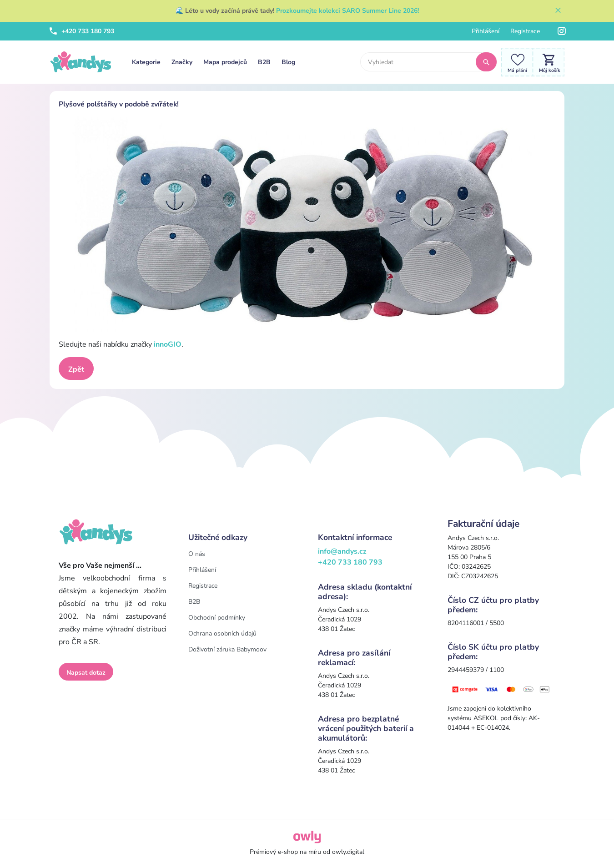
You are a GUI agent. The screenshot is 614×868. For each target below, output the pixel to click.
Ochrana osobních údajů (222, 633)
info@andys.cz (342, 551)
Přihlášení (485, 31)
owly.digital (348, 852)
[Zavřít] (558, 11)
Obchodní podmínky (216, 617)
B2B (264, 62)
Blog (288, 62)
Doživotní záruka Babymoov (227, 649)
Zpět (76, 369)
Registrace (525, 31)
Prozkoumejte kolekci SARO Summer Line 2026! (347, 10)
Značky (181, 62)
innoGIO (166, 344)
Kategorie (146, 62)
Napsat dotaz (86, 672)
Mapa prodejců (225, 62)
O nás (196, 554)
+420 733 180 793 (82, 31)
